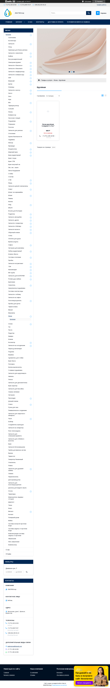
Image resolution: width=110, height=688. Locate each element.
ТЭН (9, 266)
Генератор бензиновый (15, 459)
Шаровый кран (13, 152)
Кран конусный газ (14, 164)
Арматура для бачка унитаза (17, 50)
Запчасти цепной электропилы (18, 186)
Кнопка (10, 201)
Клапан (10, 339)
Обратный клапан (14, 232)
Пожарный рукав (13, 517)
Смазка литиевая (13, 392)
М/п (9, 102)
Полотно (11, 127)
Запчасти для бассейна (16, 389)
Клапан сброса (13, 254)
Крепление (11, 282)
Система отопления (14, 257)
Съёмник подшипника (15, 370)
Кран (9, 444)
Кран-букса (12, 361)
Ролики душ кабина (14, 279)
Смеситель (11, 285)
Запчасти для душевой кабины (15, 469)
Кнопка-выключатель (15, 367)
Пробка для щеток (14, 303)
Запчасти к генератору (15, 223)
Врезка (10, 453)
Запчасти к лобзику (14, 294)
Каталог (19, 22)
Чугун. (10, 418)
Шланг (10, 195)
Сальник (11, 108)
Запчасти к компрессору (16, 74)
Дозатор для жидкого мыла (17, 488)
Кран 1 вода (12, 158)
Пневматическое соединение (17, 410)
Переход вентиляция (15, 348)
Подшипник (12, 121)
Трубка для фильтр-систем (17, 450)
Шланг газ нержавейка (15, 192)
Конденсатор (12, 149)
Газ (9, 327)
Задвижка (11, 139)
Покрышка (11, 124)
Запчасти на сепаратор (15, 428)
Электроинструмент (14, 62)
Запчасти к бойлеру (14, 226)
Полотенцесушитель (14, 300)
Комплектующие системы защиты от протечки (16, 534)
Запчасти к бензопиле (15, 68)
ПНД (9, 204)
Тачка (10, 505)
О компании (34, 672)
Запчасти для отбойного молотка (16, 440)
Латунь (10, 112)
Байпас (10, 56)
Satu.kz (64, 683)
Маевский (11, 81)
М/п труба (11, 272)
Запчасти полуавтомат (15, 263)
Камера (10, 336)
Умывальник (12, 538)
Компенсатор (12, 545)
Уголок (10, 491)
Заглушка (11, 395)
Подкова (11, 351)
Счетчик (10, 177)
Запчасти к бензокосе (15, 65)
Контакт (10, 514)
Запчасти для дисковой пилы (17, 382)
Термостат (11, 456)
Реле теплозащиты (14, 431)
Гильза (10, 379)
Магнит (10, 310)
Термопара (11, 494)
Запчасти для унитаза (15, 130)
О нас (30, 22)
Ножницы (11, 87)
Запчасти (11, 43)
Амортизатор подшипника (16, 288)
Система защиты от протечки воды (17, 529)
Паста (10, 330)
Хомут (10, 189)
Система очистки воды (15, 291)
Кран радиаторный (14, 155)
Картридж (11, 146)
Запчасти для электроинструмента (15, 435)
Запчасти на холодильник (16, 345)
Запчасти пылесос (14, 229)
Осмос (10, 404)
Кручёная (12, 319)
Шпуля (10, 207)
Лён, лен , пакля (13, 167)
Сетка (10, 235)
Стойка (10, 173)
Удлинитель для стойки (15, 358)
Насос (10, 93)
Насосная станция (14, 118)
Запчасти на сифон (14, 297)
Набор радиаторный (15, 251)
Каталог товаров (9, 675)
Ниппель (11, 376)
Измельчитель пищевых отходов (15, 498)
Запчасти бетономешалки (16, 447)
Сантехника (12, 37)
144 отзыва (88, 1)
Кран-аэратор (12, 385)
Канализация (12, 269)
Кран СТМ (11, 161)
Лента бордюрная (14, 170)
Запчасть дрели (13, 220)
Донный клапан (13, 401)
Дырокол (11, 502)
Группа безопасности (15, 136)
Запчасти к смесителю (15, 53)
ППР (9, 78)
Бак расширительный (15, 59)
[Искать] (88, 13)
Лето (9, 96)
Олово (10, 324)
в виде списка (105, 95)
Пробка (10, 260)
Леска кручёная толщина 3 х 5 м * (48, 125)
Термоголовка (12, 306)
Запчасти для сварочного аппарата (16, 414)
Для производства (14, 480)
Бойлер (10, 421)
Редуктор (11, 333)
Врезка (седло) (13, 241)
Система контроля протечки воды (17, 524)
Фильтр (10, 142)
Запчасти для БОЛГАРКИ (16, 276)
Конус (10, 508)
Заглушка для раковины (16, 248)
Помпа (10, 465)
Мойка (10, 520)
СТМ (9, 180)
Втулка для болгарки (15, 211)
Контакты (40, 22)
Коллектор (11, 342)
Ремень (10, 198)
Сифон (10, 245)
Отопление (11, 133)
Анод (10, 47)
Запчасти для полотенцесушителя (14, 483)
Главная (9, 22)
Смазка (10, 473)
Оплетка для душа (14, 238)
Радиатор (11, 214)
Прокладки (11, 398)
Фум (9, 99)
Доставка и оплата (55, 22)
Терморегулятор (13, 105)
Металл (10, 511)
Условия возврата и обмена (78, 22)
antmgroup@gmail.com (15, 646)
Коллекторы (12, 40)
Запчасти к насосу (14, 90)
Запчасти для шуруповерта (17, 373)
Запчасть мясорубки (15, 217)
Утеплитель (12, 462)
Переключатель (13, 476)
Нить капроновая (13, 541)
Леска (56, 80)
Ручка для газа (13, 407)
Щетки (10, 84)
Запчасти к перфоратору (16, 71)
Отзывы (8, 554)
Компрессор (12, 115)
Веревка (11, 355)
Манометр (11, 313)
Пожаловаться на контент (59, 685)
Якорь (10, 183)
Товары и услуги (46, 80)
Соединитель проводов (16, 424)
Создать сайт (20, 1)
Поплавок (11, 364)
